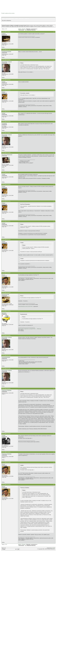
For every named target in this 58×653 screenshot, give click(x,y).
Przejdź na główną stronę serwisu (8, 13)
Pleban (3, 92)
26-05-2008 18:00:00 (6, 272)
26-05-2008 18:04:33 (6, 292)
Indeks (3, 18)
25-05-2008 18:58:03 (6, 132)
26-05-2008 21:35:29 (6, 311)
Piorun (3, 275)
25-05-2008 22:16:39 (6, 152)
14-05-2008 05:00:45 (6, 90)
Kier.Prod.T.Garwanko (7, 154)
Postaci (23, 28)
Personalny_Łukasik (7, 61)
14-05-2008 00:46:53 (6, 79)
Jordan (3, 81)
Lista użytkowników (10, 18)
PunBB (53, 547)
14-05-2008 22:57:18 (6, 111)
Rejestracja (21, 18)
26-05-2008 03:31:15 (6, 239)
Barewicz (4, 313)
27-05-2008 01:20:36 (6, 335)
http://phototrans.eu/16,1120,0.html (25, 306)
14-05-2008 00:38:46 (6, 59)
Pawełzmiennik (5, 294)
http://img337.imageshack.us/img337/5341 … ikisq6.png (29, 328)
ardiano (4, 33)
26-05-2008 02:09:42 (6, 184)
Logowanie (27, 18)
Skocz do (11, 548)
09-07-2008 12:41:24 (6, 433)
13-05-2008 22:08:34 (6, 31)
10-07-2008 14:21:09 (6, 462)
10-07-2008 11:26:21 (6, 452)
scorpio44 (4, 123)
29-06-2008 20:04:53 (6, 388)
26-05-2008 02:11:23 (6, 201)
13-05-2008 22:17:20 (6, 49)
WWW (3, 167)
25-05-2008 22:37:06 (6, 172)
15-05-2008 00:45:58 (6, 121)
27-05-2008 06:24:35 (6, 355)
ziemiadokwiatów (6, 357)
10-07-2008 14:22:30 (6, 484)
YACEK (3, 435)
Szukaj (16, 18)
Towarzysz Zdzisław (6, 390)
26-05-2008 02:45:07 (6, 221)
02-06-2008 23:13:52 (6, 368)
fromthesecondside (6, 51)
